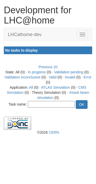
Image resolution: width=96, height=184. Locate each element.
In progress (37, 72)
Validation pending (68, 72)
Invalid (70, 77)
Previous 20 (48, 67)
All (31, 87)
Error (88, 77)
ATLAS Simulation (55, 87)
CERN (54, 132)
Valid (53, 77)
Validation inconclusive (22, 77)
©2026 (48, 132)
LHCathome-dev (24, 34)
